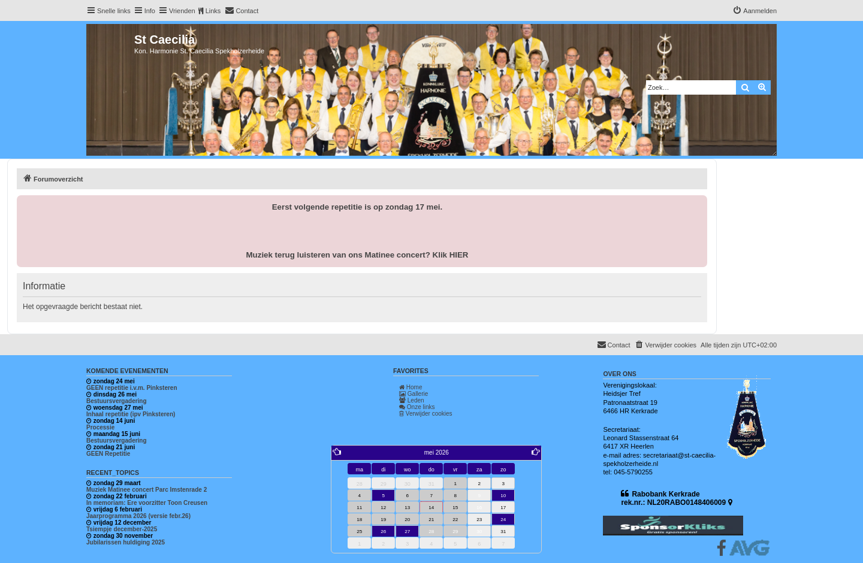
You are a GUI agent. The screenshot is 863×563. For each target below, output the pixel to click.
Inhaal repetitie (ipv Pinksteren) (130, 414)
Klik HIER (451, 254)
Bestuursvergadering (116, 401)
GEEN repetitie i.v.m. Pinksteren (131, 388)
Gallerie (413, 394)
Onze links (416, 407)
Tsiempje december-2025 (121, 529)
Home (410, 387)
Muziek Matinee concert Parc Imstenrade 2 (146, 489)
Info (149, 10)
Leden (411, 400)
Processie (100, 427)
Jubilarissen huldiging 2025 (125, 542)
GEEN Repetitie (108, 453)
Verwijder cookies (425, 413)
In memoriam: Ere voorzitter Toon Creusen (146, 503)
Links (213, 10)
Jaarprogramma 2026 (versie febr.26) (138, 516)
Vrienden (182, 10)
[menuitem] (241, 11)
